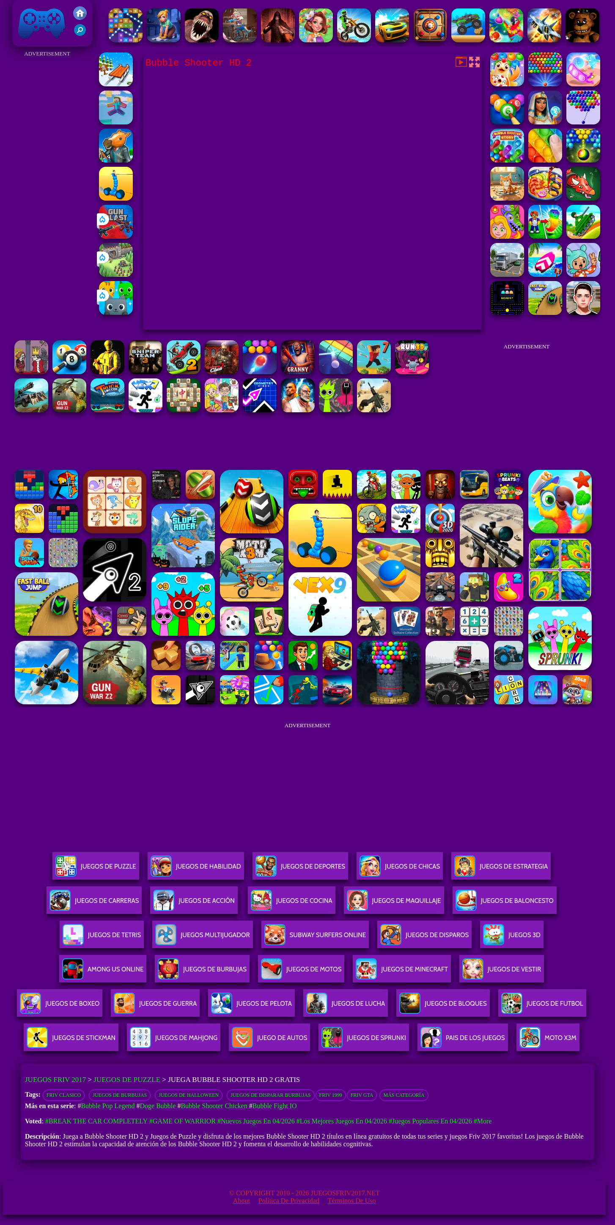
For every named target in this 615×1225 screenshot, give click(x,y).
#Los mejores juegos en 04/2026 (342, 1121)
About (241, 1200)
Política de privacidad (288, 1200)
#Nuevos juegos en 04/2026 (256, 1121)
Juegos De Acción (193, 904)
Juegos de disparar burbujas (270, 1095)
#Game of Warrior (182, 1121)
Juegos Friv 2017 (41, 23)
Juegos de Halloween (189, 1095)
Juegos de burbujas (120, 1095)
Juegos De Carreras (94, 904)
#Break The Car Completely (96, 1121)
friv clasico (64, 1095)
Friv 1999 (330, 1095)
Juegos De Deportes (300, 870)
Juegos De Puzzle (95, 870)
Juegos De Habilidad (196, 870)
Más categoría (403, 1095)
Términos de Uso (352, 1200)
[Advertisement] (47, 186)
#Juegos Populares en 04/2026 (430, 1121)
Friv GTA (362, 1095)
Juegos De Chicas (400, 870)
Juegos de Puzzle (126, 1080)
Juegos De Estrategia (501, 870)
